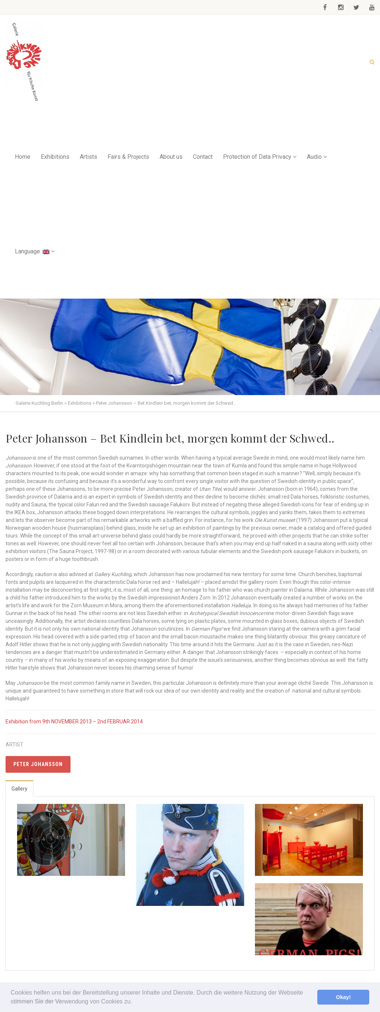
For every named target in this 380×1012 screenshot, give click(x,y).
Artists (88, 156)
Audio (314, 156)
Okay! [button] (343, 997)
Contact (203, 156)
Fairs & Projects (128, 156)
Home (22, 156)
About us (171, 156)
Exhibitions (55, 156)
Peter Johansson (38, 764)
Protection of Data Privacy (257, 156)
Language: (32, 251)
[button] (135, 1002)
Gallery (19, 789)
